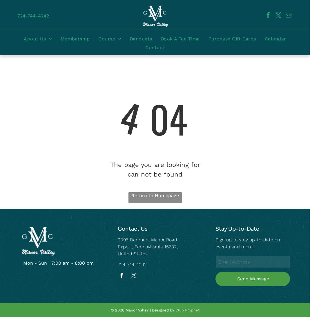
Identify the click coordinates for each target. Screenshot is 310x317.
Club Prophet (187, 310)
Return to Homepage (155, 195)
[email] (288, 16)
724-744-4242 (132, 264)
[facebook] (268, 16)
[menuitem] (37, 39)
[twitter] (278, 16)
